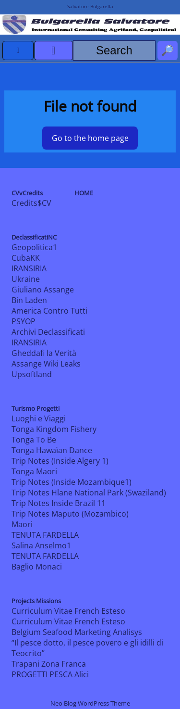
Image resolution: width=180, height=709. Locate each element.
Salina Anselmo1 (41, 545)
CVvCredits (27, 193)
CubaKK (26, 258)
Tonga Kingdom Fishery (54, 429)
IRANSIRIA (29, 268)
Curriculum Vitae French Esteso (68, 611)
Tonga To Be (34, 439)
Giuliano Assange (43, 289)
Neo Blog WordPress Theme (90, 703)
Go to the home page (90, 138)
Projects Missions (36, 600)
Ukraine (26, 279)
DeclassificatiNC (34, 237)
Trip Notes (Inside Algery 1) (60, 461)
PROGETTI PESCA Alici (50, 674)
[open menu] (54, 50)
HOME (83, 193)
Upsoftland (32, 374)
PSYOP (24, 321)
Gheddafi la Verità (44, 353)
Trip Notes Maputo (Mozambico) (70, 513)
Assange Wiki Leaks (46, 363)
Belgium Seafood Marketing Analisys (77, 632)
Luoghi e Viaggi (39, 418)
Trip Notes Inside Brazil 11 (59, 503)
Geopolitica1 (34, 247)
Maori (22, 524)
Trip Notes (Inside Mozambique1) (72, 482)
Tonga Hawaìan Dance (52, 450)
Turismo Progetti (36, 408)
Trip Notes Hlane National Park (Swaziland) (89, 492)
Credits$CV (31, 203)
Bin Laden (29, 300)
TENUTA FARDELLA (45, 535)
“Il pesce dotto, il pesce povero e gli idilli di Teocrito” (87, 647)
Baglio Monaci (37, 566)
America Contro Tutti (49, 310)
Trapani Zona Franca (49, 663)
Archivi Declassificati (48, 332)
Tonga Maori (34, 471)
